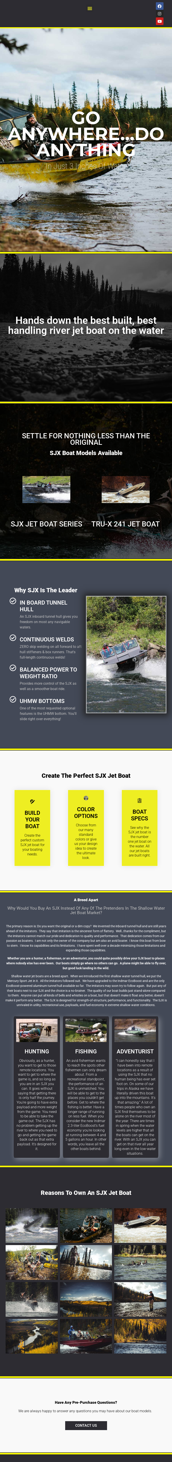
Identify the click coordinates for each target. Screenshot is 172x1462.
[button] (89, 8)
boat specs (139, 815)
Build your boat (32, 820)
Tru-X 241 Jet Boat (125, 524)
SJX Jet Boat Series (46, 524)
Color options (86, 812)
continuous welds (47, 639)
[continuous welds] (13, 637)
